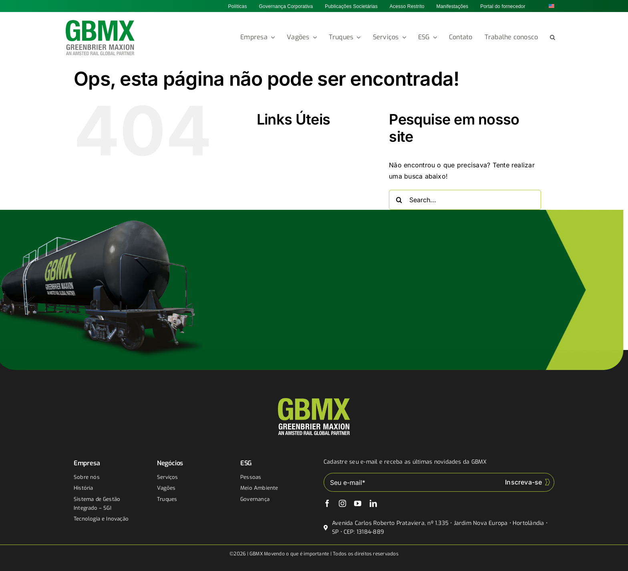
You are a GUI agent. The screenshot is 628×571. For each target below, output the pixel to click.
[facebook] (327, 503)
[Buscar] (399, 200)
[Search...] (465, 200)
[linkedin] (373, 503)
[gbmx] (100, 23)
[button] (552, 37)
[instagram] (342, 503)
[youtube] (357, 503)
